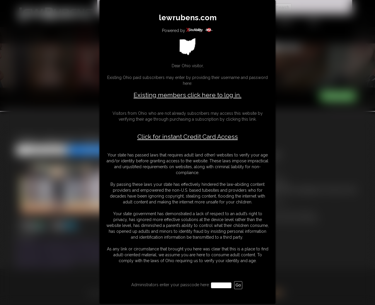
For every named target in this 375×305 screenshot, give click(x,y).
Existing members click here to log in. (187, 95)
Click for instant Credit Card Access (187, 137)
